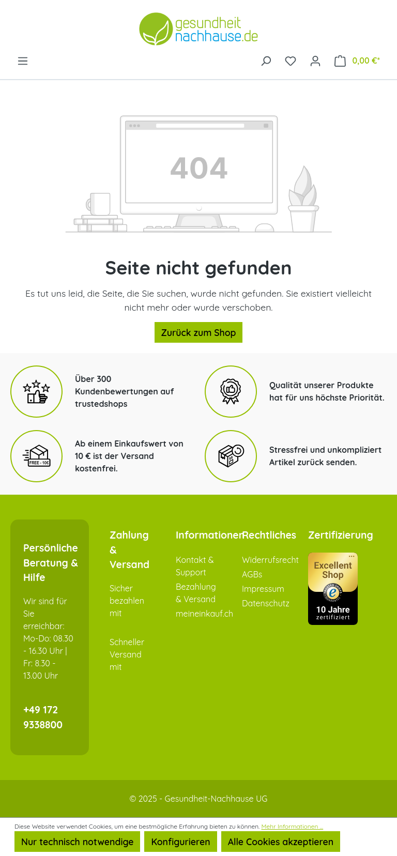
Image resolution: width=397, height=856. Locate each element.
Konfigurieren (180, 841)
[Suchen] (265, 60)
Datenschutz (265, 603)
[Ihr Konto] (315, 60)
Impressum (263, 589)
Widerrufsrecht (270, 560)
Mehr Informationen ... (293, 826)
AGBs (252, 574)
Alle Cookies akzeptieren (280, 841)
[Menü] (22, 60)
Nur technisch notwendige (77, 841)
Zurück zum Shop (198, 332)
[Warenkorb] (357, 60)
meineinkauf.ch (204, 613)
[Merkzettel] (290, 60)
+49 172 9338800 (43, 717)
